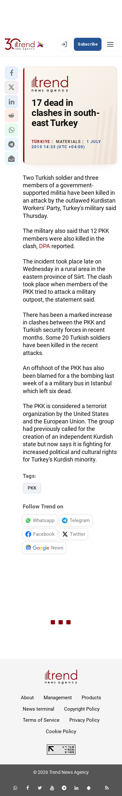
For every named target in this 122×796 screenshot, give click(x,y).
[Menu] (110, 44)
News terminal (38, 709)
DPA (44, 246)
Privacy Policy (84, 720)
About (27, 698)
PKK (32, 487)
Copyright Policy (82, 709)
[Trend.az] (24, 44)
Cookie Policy (61, 731)
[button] (11, 73)
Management (58, 698)
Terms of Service (41, 720)
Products (91, 698)
